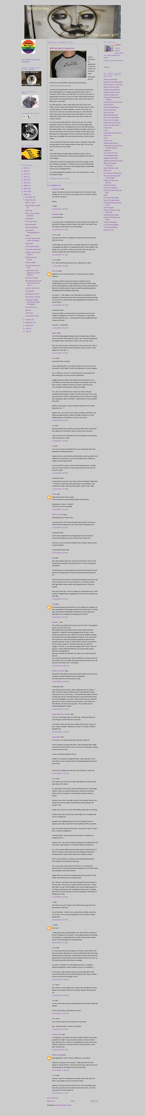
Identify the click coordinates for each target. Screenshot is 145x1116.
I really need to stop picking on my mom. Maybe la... (32, 273)
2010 (26, 183)
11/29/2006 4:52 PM (60, 266)
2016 (26, 171)
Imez (53, 604)
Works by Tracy (109, 230)
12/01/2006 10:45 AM (60, 1013)
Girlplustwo (55, 214)
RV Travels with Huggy (111, 198)
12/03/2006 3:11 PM (60, 1093)
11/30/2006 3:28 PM (60, 897)
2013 (26, 174)
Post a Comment (52, 1098)
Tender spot (29, 313)
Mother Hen (107, 170)
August (27, 325)
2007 (26, 191)
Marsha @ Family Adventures (113, 161)
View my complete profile (113, 60)
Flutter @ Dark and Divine (112, 123)
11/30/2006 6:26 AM (60, 527)
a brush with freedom (32, 246)
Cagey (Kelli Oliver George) (61, 714)
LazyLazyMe (56, 737)
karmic (54, 494)
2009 (26, 185)
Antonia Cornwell (57, 514)
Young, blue (29, 243)
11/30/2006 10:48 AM (60, 681)
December (29, 197)
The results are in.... (31, 307)
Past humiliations (30, 224)
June (27, 331)
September (29, 322)
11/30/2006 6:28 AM (60, 553)
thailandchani (56, 189)
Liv (53, 925)
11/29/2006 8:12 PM (60, 489)
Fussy (106, 130)
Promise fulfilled (30, 262)
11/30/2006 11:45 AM (60, 709)
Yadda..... (28, 235)
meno (54, 358)
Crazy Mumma (108, 105)
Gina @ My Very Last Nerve (113, 133)
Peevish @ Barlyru (110, 185)
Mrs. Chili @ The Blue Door (113, 173)
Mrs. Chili (55, 271)
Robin (106, 195)
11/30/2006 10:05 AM (60, 666)
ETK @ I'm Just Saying (111, 117)
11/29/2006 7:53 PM (60, 441)
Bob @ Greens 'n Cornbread (113, 84)
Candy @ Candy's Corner (112, 92)
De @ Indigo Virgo (110, 110)
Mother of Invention (58, 671)
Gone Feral (107, 135)
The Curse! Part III (31, 221)
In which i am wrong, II (32, 288)
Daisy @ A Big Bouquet (111, 107)
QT (53, 446)
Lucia (54, 984)
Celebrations (29, 218)
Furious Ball (107, 128)
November (29, 200)
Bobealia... (55, 622)
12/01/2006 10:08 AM (60, 979)
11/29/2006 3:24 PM (60, 209)
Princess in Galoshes (110, 188)
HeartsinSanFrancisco (111, 143)
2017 (26, 168)
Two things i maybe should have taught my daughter (32, 302)
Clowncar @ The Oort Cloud (113, 102)
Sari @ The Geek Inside (111, 200)
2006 (26, 194)
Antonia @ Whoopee (110, 79)
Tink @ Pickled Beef (110, 222)
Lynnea (54, 235)
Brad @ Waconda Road (111, 87)
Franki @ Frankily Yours (111, 125)
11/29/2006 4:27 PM (60, 229)
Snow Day (28, 210)
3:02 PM (66, 178)
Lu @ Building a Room (111, 155)
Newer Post (51, 1101)
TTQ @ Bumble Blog (110, 227)
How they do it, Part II (32, 294)
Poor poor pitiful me (31, 227)
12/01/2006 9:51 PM (60, 1050)
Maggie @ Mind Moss (111, 158)
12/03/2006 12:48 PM (60, 1070)
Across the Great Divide (33, 249)
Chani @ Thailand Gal (111, 95)
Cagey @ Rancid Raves (111, 90)
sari (53, 425)
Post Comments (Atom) (63, 1105)
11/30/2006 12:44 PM (60, 773)
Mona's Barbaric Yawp (111, 168)
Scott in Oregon (109, 207)
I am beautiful (29, 291)
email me (107, 67)
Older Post (94, 1101)
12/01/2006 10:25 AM (60, 995)
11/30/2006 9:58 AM (60, 617)
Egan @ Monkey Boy (110, 115)
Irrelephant (107, 150)
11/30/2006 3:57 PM (60, 920)
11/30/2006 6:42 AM (60, 599)
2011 (26, 180)
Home (73, 1101)
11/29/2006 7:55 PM (60, 473)
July (27, 328)
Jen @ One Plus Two (110, 153)
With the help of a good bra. (62, 48)
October (28, 319)
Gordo (106, 138)
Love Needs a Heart (31, 316)
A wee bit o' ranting (31, 278)
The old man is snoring (32, 297)
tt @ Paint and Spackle (111, 225)
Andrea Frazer (57, 1034)
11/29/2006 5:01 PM (60, 305)
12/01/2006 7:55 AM (60, 942)
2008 (26, 188)
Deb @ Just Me (109, 112)
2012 (26, 177)
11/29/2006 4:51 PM (60, 255)
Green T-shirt (108, 140)
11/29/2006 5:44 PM (60, 353)
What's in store (30, 202)
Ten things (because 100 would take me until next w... (33, 283)
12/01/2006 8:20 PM (60, 1029)
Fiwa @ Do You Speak (111, 120)
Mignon (54, 333)
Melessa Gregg (57, 1055)
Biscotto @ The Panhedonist (113, 82)
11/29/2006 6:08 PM (60, 420)
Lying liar (28, 310)
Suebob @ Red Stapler (111, 215)
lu (52, 902)
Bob (53, 558)
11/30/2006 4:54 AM (60, 509)
